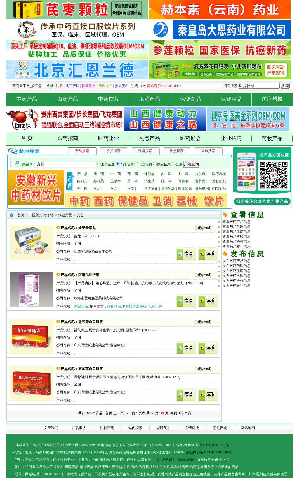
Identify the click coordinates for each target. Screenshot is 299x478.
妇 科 (166, 174)
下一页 (130, 413)
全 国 (82, 188)
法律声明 (107, 428)
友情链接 (192, 428)
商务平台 (272, 320)
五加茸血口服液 (90, 369)
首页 (21, 215)
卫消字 (115, 181)
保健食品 (195, 99)
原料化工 (244, 305)
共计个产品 (90, 413)
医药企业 (113, 138)
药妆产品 (277, 138)
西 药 (132, 174)
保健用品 (236, 99)
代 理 (98, 174)
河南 (130, 188)
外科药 (98, 181)
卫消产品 (154, 99)
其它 (80, 215)
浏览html (203, 228)
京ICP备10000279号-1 (215, 445)
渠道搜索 (208, 151)
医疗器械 (272, 99)
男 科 (132, 181)
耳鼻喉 (183, 181)
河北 (96, 188)
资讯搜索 (145, 151)
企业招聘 (236, 138)
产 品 (82, 174)
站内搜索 (135, 428)
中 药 (115, 174)
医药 (237, 222)
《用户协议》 (165, 460)
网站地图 (248, 428)
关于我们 (51, 428)
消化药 (149, 181)
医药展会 (195, 138)
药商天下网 (244, 295)
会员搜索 (114, 151)
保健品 (149, 174)
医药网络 (258, 320)
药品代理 (272, 300)
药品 (237, 227)
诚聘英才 (164, 428)
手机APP (138, 86)
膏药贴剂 (202, 188)
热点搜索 (177, 151)
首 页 (34, 138)
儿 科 (183, 174)
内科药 (82, 181)
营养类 (200, 181)
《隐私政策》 (186, 460)
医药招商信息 (42, 215)
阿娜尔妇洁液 (88, 275)
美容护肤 (219, 181)
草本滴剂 (151, 188)
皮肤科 (200, 174)
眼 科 (166, 181)
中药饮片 (113, 99)
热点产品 (149, 138)
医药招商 (72, 138)
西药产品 (72, 99)
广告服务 (79, 428)
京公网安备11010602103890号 (209, 452)
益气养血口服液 (90, 322)
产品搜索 (82, 151)
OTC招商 (219, 188)
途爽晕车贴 (87, 228)
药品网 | (228, 295)
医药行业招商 (271, 310)
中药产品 (32, 99)
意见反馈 (220, 428)
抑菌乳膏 (168, 188)
